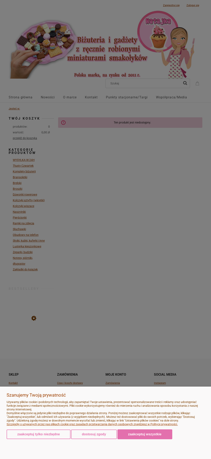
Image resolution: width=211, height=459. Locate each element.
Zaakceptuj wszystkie (145, 434)
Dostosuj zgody (94, 434)
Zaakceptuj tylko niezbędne (38, 434)
